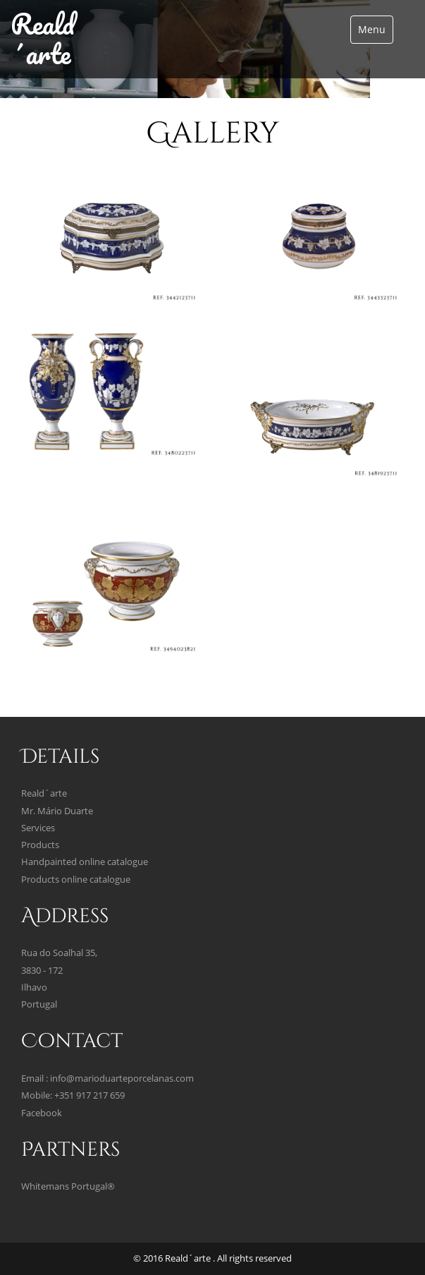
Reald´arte (43, 38)
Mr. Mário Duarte (57, 811)
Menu (372, 29)
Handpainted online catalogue (84, 862)
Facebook (41, 1113)
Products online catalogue (75, 880)
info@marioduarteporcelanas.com (122, 1078)
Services (38, 828)
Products (40, 845)
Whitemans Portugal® (68, 1186)
